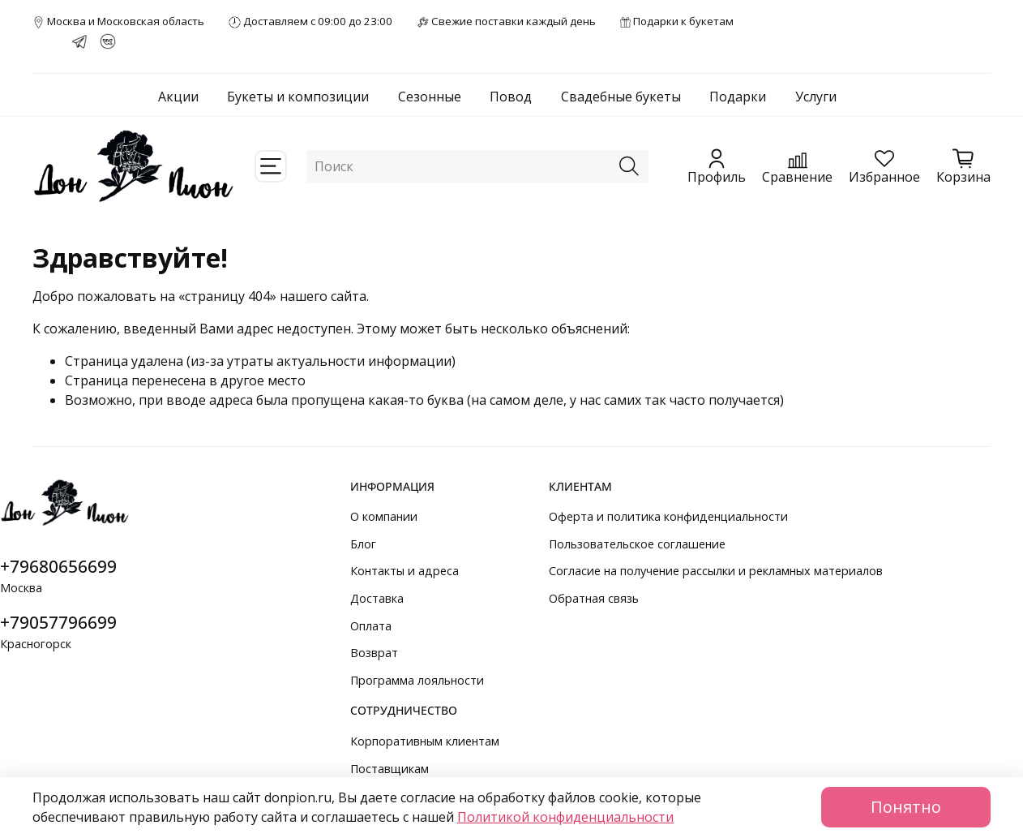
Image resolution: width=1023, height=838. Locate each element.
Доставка (377, 598)
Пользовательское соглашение (637, 544)
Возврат (374, 652)
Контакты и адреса (404, 570)
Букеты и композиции (298, 96)
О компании (383, 516)
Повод (511, 96)
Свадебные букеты (621, 96)
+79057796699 (58, 622)
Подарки (737, 96)
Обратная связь (594, 598)
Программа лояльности (417, 680)
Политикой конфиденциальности (565, 817)
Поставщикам (389, 768)
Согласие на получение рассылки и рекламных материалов (716, 570)
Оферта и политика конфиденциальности (668, 516)
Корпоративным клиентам (424, 741)
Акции (178, 96)
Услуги (816, 96)
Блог (363, 544)
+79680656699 (58, 566)
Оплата (371, 626)
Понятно (906, 807)
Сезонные (429, 96)
